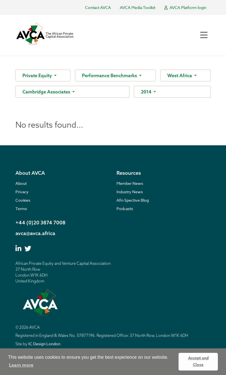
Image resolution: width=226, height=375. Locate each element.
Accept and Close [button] (198, 361)
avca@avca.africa (35, 233)
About (21, 183)
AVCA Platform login (185, 7)
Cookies (22, 200)
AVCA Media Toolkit (137, 7)
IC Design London (44, 343)
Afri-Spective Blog (133, 200)
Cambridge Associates (46, 92)
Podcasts (125, 208)
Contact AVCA (98, 7)
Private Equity (37, 75)
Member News (130, 183)
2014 (146, 92)
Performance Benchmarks (110, 75)
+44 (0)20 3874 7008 (40, 222)
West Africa (180, 75)
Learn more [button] (21, 365)
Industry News (130, 191)
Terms (21, 208)
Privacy (22, 191)
